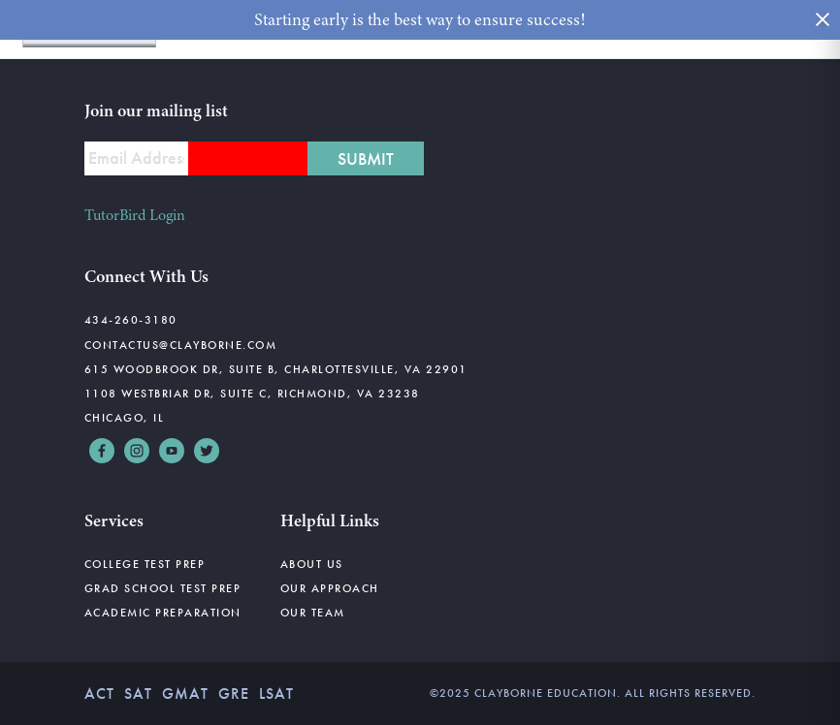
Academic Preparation (163, 612)
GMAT (185, 693)
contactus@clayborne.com (180, 345)
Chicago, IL (124, 418)
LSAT (276, 693)
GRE (233, 693)
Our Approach (329, 588)
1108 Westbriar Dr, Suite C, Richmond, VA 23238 (252, 393)
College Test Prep (145, 564)
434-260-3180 (131, 320)
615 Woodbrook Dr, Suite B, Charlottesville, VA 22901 (276, 369)
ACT (99, 693)
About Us (311, 564)
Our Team (312, 612)
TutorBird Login (134, 215)
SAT (138, 693)
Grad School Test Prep (163, 588)
